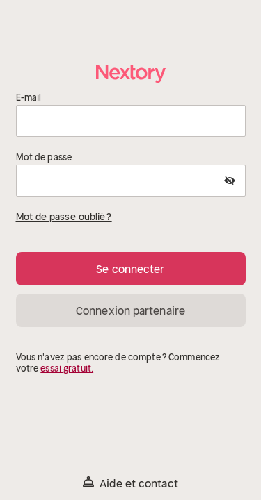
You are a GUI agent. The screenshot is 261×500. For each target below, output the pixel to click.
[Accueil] (131, 73)
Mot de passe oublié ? (64, 216)
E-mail (29, 97)
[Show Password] (229, 180)
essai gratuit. (66, 368)
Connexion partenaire (130, 310)
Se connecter (130, 269)
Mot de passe (44, 157)
